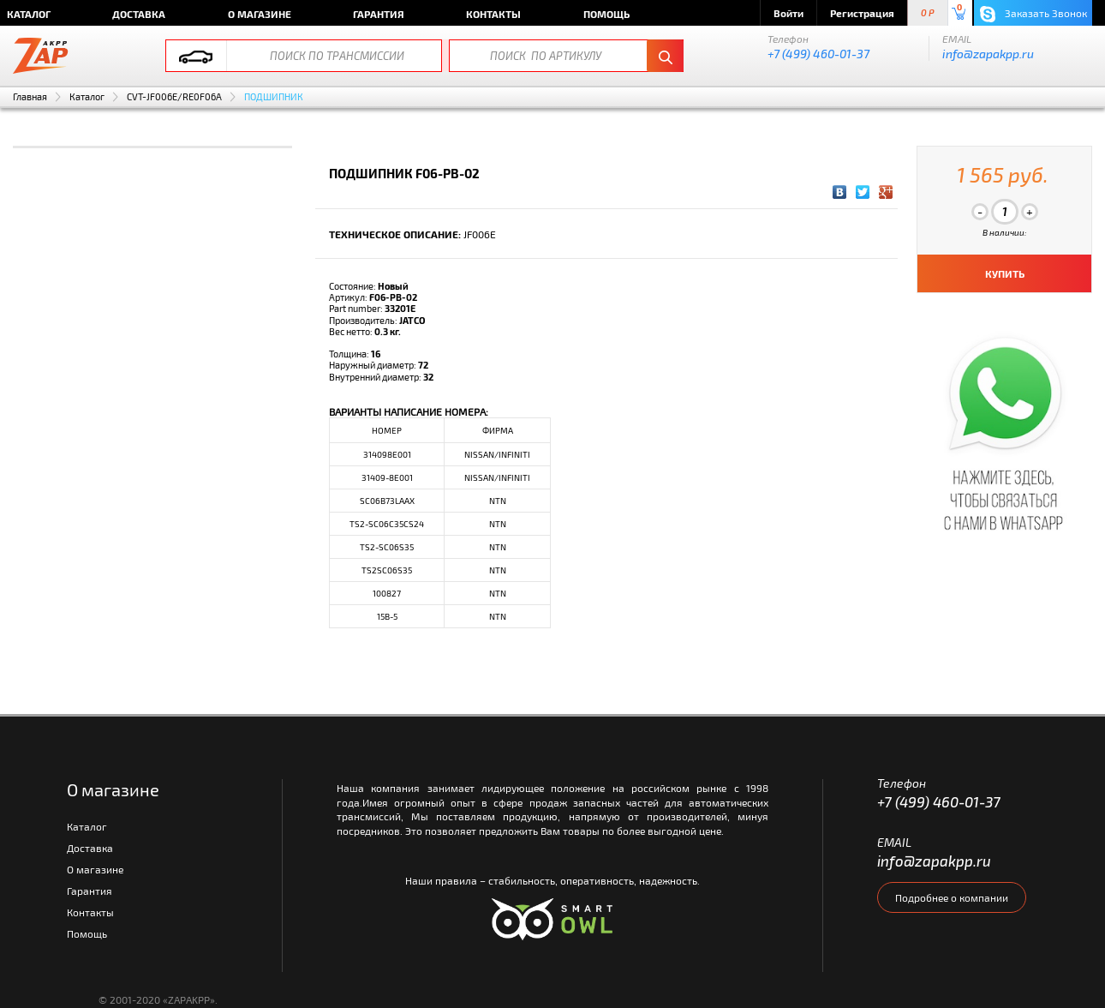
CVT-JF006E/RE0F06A (174, 96)
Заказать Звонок (1033, 14)
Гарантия (378, 14)
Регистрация (862, 13)
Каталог (87, 96)
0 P (928, 13)
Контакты (493, 14)
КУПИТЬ (1004, 273)
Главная (30, 96)
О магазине (259, 14)
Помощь (606, 14)
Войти (788, 13)
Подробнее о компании (951, 897)
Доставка (138, 14)
